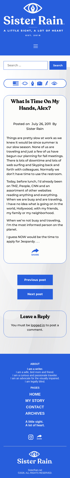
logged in (38, 325)
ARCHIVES (35, 413)
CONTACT (35, 407)
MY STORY (35, 401)
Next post (35, 294)
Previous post (35, 280)
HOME (35, 394)
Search (58, 65)
